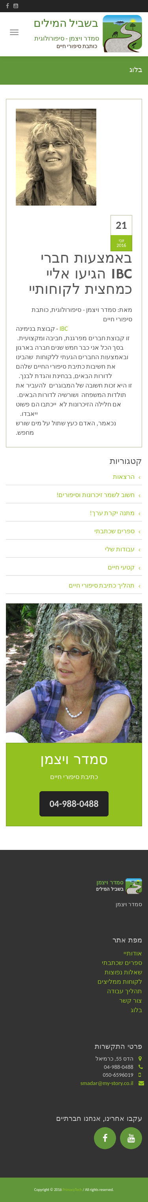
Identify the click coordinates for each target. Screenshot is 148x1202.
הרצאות (124, 476)
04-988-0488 (73, 803)
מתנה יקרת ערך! (112, 513)
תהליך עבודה (124, 991)
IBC (63, 328)
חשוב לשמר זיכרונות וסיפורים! (95, 495)
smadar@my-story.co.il (107, 1083)
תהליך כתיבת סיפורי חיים (102, 585)
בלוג (136, 1010)
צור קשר (130, 1000)
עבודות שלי (120, 549)
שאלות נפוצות (123, 972)
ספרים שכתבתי (114, 531)
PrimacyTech (72, 1189)
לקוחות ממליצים (119, 981)
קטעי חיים (121, 567)
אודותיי (133, 953)
